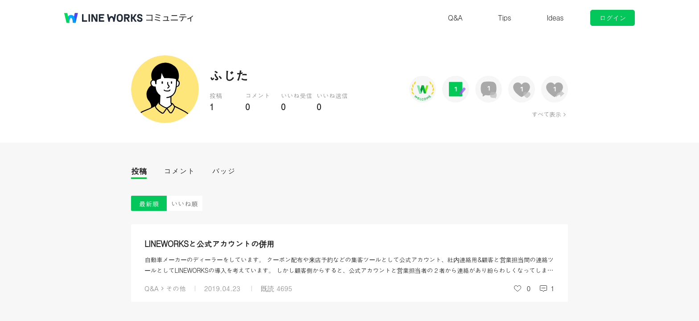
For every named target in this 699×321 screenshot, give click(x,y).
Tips (504, 17)
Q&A (455, 17)
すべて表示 (546, 114)
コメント (179, 171)
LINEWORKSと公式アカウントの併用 (209, 243)
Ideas (555, 17)
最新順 (149, 203)
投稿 (139, 171)
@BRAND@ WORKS (103, 18)
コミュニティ (169, 18)
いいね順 (184, 203)
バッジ (223, 171)
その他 (176, 288)
